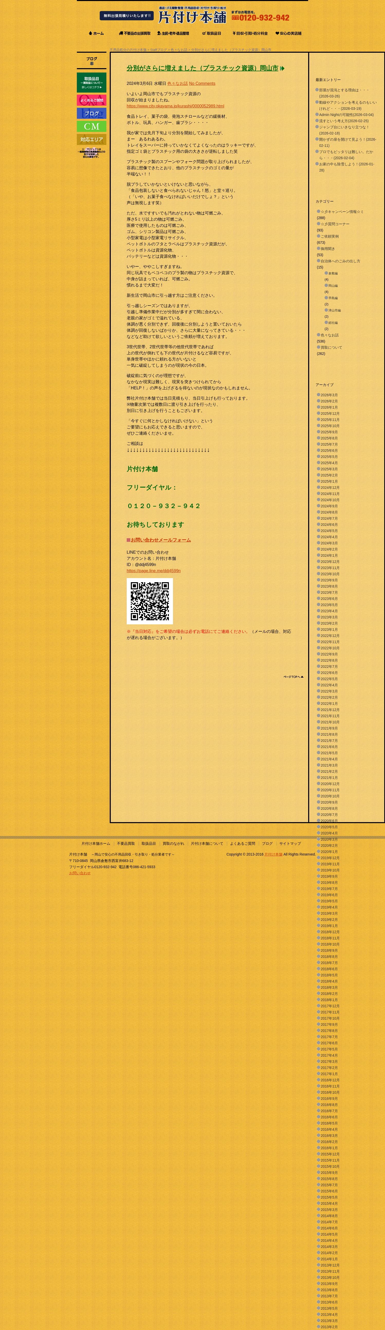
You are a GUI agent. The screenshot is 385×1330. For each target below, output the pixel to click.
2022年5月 (329, 679)
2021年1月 (329, 778)
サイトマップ (290, 843)
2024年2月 (329, 549)
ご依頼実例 (330, 236)
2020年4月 (329, 833)
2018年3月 (329, 987)
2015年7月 (329, 1185)
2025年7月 (329, 444)
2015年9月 (329, 1173)
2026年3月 (329, 395)
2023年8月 (329, 586)
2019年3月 (329, 913)
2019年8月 (329, 882)
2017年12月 (330, 1006)
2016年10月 (330, 1092)
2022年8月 (329, 660)
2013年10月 (330, 1277)
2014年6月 (329, 1228)
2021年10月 (330, 722)
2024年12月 (330, 488)
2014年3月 (329, 1247)
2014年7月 (329, 1222)
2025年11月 (330, 420)
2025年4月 (329, 463)
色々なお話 (179, 50)
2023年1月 (329, 629)
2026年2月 (329, 401)
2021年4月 (329, 759)
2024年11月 (330, 494)
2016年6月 (329, 1117)
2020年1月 (329, 852)
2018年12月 (330, 932)
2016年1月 (329, 1148)
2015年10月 (330, 1166)
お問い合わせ (80, 873)
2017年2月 (329, 1068)
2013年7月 (329, 1296)
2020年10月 (330, 796)
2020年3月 (329, 839)
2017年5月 (329, 1049)
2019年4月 (329, 907)
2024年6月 (329, 525)
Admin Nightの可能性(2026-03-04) (346, 115)
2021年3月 (329, 765)
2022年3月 (329, 691)
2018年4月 (329, 981)
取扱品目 (149, 843)
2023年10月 (330, 574)
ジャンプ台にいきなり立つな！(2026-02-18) (344, 130)
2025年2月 (329, 475)
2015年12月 (330, 1154)
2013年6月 (329, 1302)
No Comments (202, 83)
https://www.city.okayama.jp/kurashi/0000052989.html (175, 106)
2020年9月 (329, 802)
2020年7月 (329, 815)
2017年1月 (329, 1074)
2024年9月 (329, 506)
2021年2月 (329, 771)
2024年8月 (329, 512)
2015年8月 (329, 1179)
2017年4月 (329, 1055)
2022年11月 (330, 642)
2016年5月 (329, 1123)
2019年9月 (329, 876)
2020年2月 (329, 845)
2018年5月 (329, 975)
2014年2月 (329, 1253)
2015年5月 (329, 1197)
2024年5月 (329, 531)
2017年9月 (329, 1024)
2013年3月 (329, 1321)
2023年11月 (330, 568)
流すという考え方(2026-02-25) (344, 121)
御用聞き (328, 249)
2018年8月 (329, 957)
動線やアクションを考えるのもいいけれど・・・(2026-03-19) (348, 105)
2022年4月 (329, 685)
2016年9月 (329, 1099)
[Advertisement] (220, 652)
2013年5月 (329, 1308)
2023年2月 (329, 623)
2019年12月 (330, 858)
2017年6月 (329, 1043)
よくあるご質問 (242, 843)
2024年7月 (329, 518)
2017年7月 (329, 1037)
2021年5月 (329, 753)
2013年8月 (329, 1290)
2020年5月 (329, 827)
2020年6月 (329, 821)
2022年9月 (329, 654)
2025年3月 (329, 469)
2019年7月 (329, 889)
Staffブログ (158, 50)
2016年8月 (329, 1105)
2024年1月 (329, 555)
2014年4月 (329, 1240)
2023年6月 (329, 599)
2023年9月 (329, 580)
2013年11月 (330, 1271)
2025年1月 (329, 481)
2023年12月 (330, 562)
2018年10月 (330, 944)
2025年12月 (330, 413)
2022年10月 (330, 648)
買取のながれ (173, 843)
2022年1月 (329, 704)
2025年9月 (329, 432)
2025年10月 (330, 426)
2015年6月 (329, 1191)
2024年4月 (329, 537)
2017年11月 (330, 1012)
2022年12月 (330, 636)
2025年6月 (329, 450)
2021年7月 (329, 741)
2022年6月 (329, 673)
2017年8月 (329, 1031)
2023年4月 (329, 611)
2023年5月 (329, 605)
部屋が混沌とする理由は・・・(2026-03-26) (344, 93)
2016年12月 (330, 1080)
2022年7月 (329, 666)
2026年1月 (329, 407)
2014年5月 (329, 1234)
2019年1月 (329, 926)
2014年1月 (329, 1259)
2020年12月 (330, 784)
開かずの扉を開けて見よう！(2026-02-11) (347, 142)
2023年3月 (329, 617)
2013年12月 (330, 1265)
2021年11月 (330, 716)
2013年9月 (329, 1284)
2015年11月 (330, 1160)
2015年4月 (329, 1203)
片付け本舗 (273, 854)
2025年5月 (329, 457)
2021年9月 (329, 728)
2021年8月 (329, 734)
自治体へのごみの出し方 (340, 261)
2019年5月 (329, 901)
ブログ (267, 843)
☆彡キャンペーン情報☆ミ (342, 212)
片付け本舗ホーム (95, 843)
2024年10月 (330, 500)
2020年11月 (330, 790)
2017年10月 (330, 1018)
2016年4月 (329, 1129)
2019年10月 (330, 870)
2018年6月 (329, 969)
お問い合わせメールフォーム (161, 540)
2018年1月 (329, 1000)
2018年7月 (329, 963)
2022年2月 (329, 697)
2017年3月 (329, 1061)
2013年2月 (329, 1327)
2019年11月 (330, 864)
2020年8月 (329, 808)
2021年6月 (329, 747)
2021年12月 (330, 710)
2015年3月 (329, 1210)
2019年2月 (329, 920)
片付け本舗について (207, 843)
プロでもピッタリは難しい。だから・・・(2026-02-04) (346, 155)
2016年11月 (330, 1086)
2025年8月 (329, 438)
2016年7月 (329, 1111)
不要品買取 (126, 843)
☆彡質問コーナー (335, 224)
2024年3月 (329, 543)
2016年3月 (329, 1136)
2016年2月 (329, 1142)
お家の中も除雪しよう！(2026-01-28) (346, 167)
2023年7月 (329, 592)
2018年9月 (329, 950)
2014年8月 (329, 1216)
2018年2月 (329, 994)
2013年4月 (329, 1315)
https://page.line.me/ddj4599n (154, 571)
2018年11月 (330, 938)
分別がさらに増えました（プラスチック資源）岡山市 (231, 50)
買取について (331, 347)
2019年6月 (329, 895)
